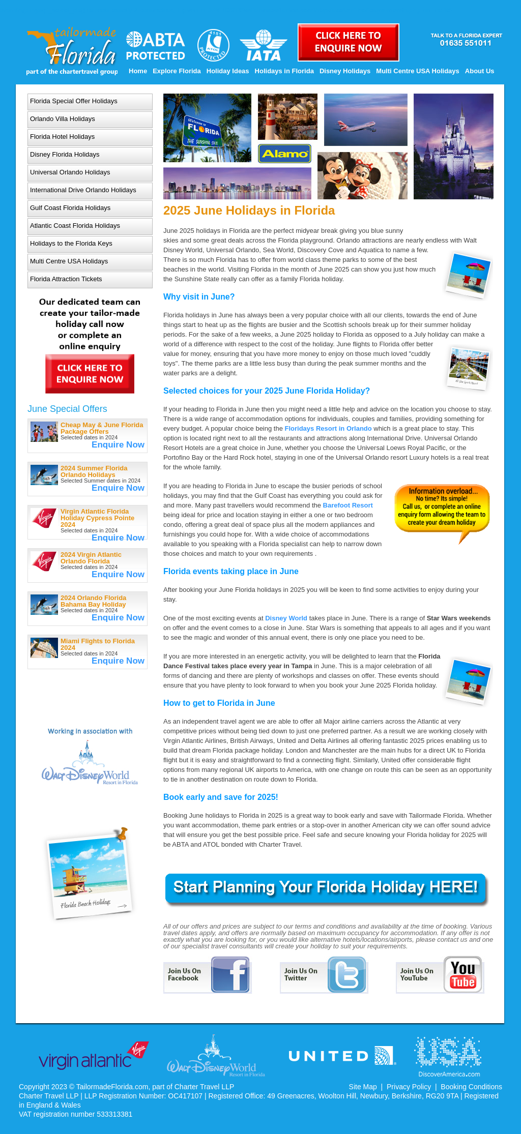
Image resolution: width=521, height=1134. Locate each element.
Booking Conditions (471, 1087)
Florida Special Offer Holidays (74, 101)
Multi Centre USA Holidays (417, 71)
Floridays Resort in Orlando (328, 428)
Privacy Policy (409, 1087)
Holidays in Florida (284, 71)
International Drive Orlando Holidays (83, 190)
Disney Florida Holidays (65, 154)
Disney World (286, 618)
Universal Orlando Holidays (70, 172)
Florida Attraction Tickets (66, 279)
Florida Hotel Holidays (62, 136)
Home (138, 71)
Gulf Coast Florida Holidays (70, 208)
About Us (480, 71)
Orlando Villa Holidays (62, 119)
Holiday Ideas (228, 71)
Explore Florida (177, 71)
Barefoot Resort (348, 505)
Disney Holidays (345, 71)
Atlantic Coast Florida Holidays (75, 225)
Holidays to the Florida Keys (71, 243)
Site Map (363, 1087)
